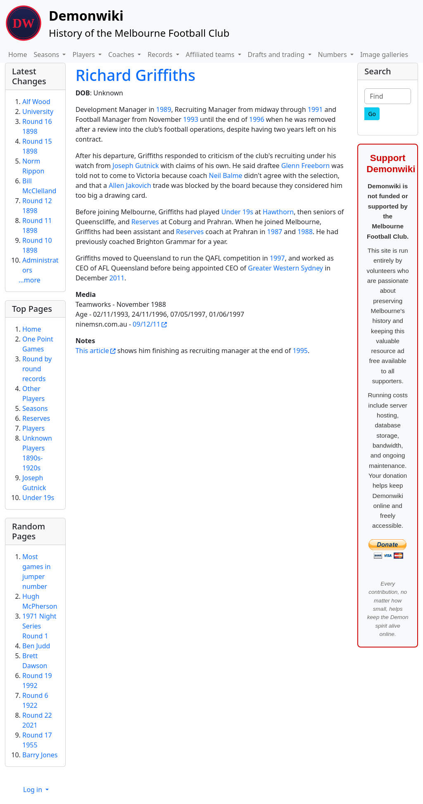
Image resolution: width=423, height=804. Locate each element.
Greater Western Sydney (285, 268)
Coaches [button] (122, 54)
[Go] (372, 113)
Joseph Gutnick (135, 165)
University (37, 111)
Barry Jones (40, 754)
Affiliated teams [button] (211, 54)
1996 (256, 119)
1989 (163, 109)
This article (92, 350)
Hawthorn (278, 211)
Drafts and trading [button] (277, 54)
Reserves (145, 221)
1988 (305, 231)
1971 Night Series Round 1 (39, 626)
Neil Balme (225, 175)
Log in (33, 789)
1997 (277, 258)
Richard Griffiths (135, 74)
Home (17, 54)
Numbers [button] (333, 54)
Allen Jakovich (130, 185)
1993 (190, 119)
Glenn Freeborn (305, 165)
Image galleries (384, 54)
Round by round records (37, 368)
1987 (275, 231)
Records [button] (160, 54)
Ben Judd (36, 645)
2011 (117, 277)
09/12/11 (146, 324)
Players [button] (84, 54)
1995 (300, 350)
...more (29, 280)
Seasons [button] (47, 54)
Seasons (35, 408)
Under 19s (237, 211)
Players (33, 428)
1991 (315, 109)
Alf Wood (36, 101)
